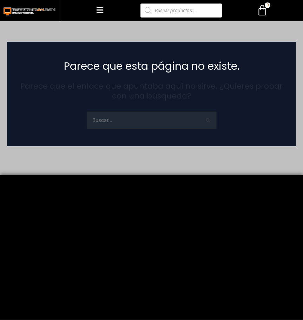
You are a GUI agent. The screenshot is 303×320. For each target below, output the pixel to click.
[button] (99, 10)
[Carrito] (262, 10)
